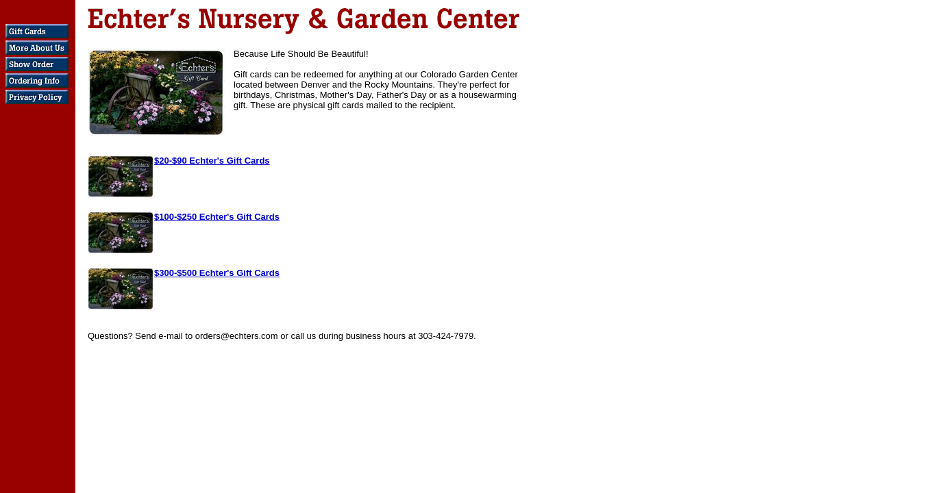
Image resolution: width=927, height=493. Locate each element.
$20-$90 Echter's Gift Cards (212, 160)
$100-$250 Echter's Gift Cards (217, 217)
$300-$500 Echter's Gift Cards (217, 273)
